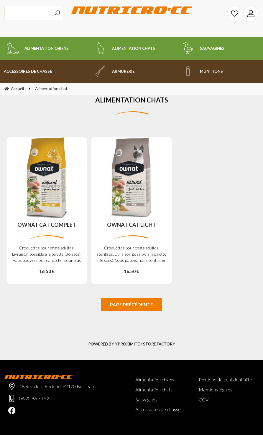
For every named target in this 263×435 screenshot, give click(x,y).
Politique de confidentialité (225, 379)
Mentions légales (215, 389)
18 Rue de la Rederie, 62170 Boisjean (56, 386)
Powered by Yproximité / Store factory (131, 343)
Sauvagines (146, 399)
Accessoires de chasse (158, 409)
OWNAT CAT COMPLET (46, 225)
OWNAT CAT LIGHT (131, 225)
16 (47, 271)
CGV (203, 399)
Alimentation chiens (154, 379)
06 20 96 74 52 (34, 398)
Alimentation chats (153, 389)
